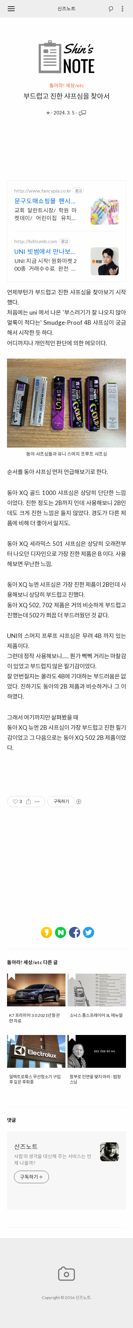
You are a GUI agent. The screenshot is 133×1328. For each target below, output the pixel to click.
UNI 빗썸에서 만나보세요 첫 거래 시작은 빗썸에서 (45, 252)
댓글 (11, 1120)
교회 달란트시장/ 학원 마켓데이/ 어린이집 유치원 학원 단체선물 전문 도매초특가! (45, 214)
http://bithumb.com (35, 241)
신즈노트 (66, 9)
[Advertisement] (66, 150)
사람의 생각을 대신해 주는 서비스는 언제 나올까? (52, 1159)
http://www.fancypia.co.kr (42, 191)
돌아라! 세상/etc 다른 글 (32, 962)
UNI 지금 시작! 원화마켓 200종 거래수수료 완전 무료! (45, 264)
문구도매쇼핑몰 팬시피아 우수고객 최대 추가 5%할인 (45, 201)
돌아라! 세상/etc (66, 85)
